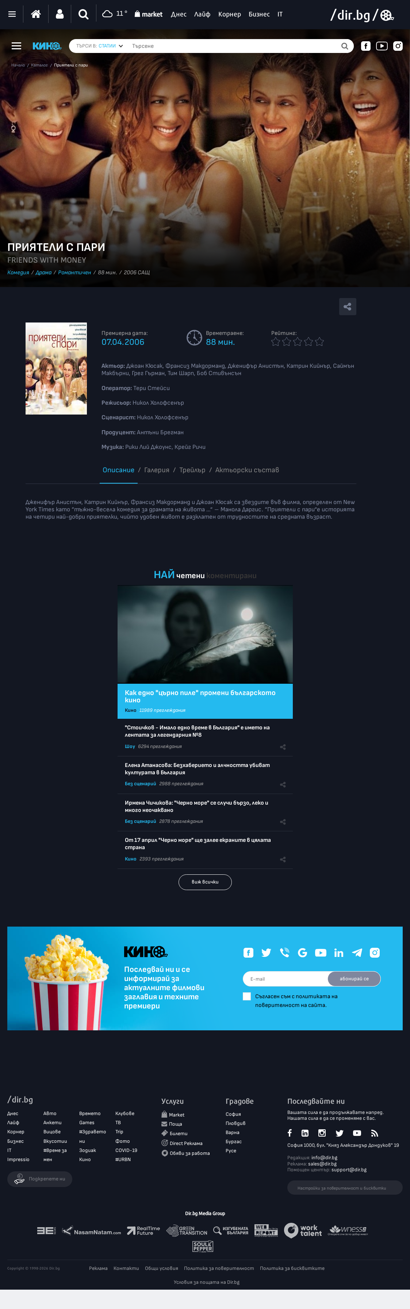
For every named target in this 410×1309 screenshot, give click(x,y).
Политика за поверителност (219, 1268)
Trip (119, 1132)
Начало (18, 65)
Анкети (52, 1122)
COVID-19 (126, 1150)
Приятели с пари (71, 65)
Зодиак (87, 1150)
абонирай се (354, 979)
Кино (131, 710)
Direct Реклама (186, 1143)
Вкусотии (55, 1141)
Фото (122, 1141)
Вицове (52, 1132)
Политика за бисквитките (292, 1268)
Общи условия (161, 1268)
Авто (50, 1113)
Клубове (124, 1113)
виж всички (205, 882)
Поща (175, 1124)
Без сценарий (140, 784)
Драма (43, 272)
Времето (90, 1113)
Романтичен (74, 272)
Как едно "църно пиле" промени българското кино (200, 696)
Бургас (234, 1141)
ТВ (118, 1122)
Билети (179, 1133)
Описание (118, 470)
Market (176, 1115)
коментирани (231, 575)
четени (190, 575)
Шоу (130, 746)
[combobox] (111, 46)
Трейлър (192, 470)
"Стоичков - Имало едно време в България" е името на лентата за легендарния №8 (197, 731)
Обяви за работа (190, 1153)
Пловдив (236, 1123)
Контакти (126, 1268)
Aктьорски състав (247, 470)
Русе (231, 1151)
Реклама (98, 1268)
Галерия (156, 470)
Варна (233, 1132)
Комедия (18, 272)
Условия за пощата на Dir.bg (207, 1282)
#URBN (123, 1159)
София (233, 1114)
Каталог (39, 65)
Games (87, 1122)
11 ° (113, 14)
